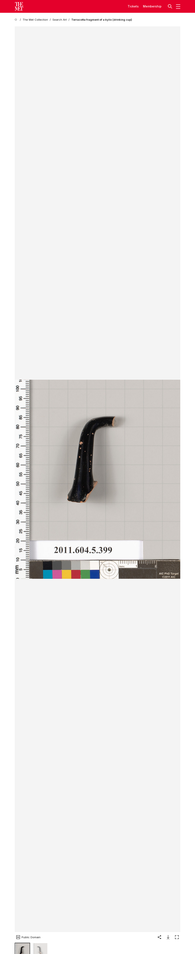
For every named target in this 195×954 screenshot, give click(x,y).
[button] (170, 6)
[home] (16, 19)
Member (149, 6)
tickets (133, 6)
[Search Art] (59, 19)
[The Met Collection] (35, 19)
